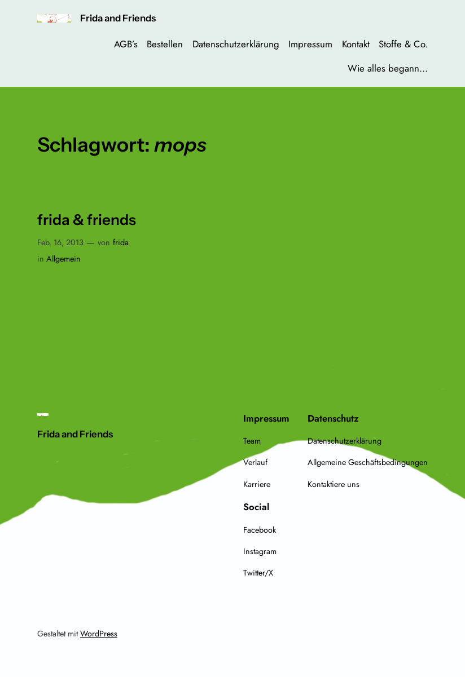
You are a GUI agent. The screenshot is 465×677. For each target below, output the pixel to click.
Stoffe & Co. (403, 44)
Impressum (310, 44)
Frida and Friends (118, 18)
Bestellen (165, 44)
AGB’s (126, 44)
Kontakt (356, 44)
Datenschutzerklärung (235, 44)
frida (121, 242)
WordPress (98, 633)
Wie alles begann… (388, 68)
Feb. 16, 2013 (60, 242)
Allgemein (63, 258)
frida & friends (86, 220)
